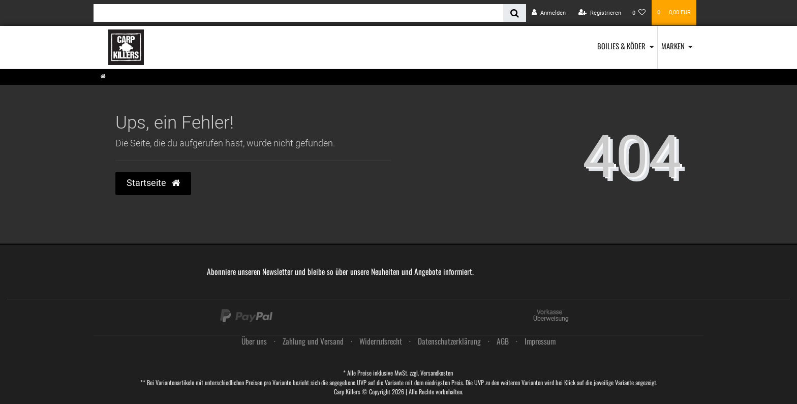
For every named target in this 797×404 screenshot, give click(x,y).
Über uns (254, 341)
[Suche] (514, 13)
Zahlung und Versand (313, 341)
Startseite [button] (153, 183)
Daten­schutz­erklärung (449, 341)
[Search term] (298, 13)
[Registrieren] (600, 13)
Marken (673, 45)
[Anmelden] (548, 13)
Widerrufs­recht (380, 341)
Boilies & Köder (621, 45)
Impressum (540, 341)
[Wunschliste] (639, 13)
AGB (503, 341)
